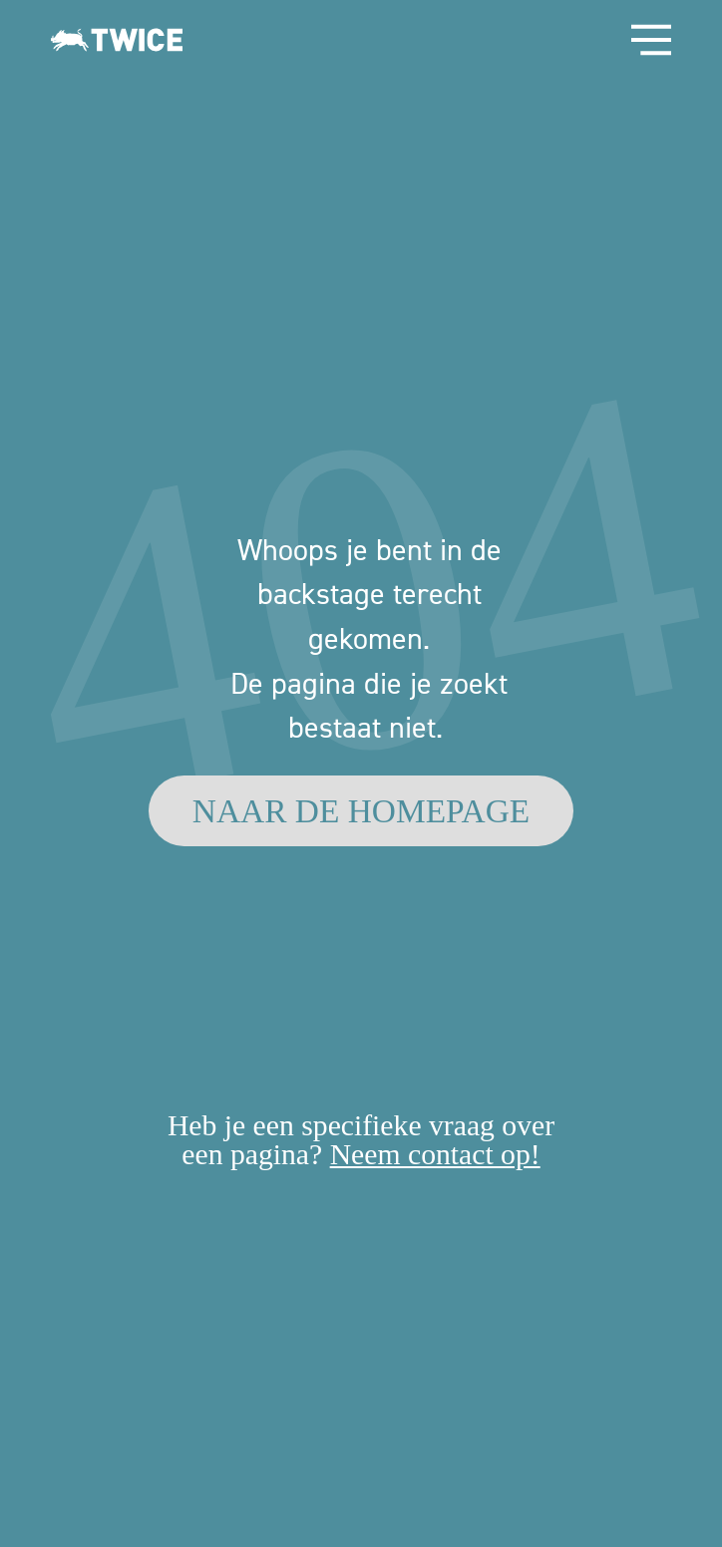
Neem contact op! (435, 1154)
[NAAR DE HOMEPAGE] (361, 810)
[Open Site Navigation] (651, 40)
